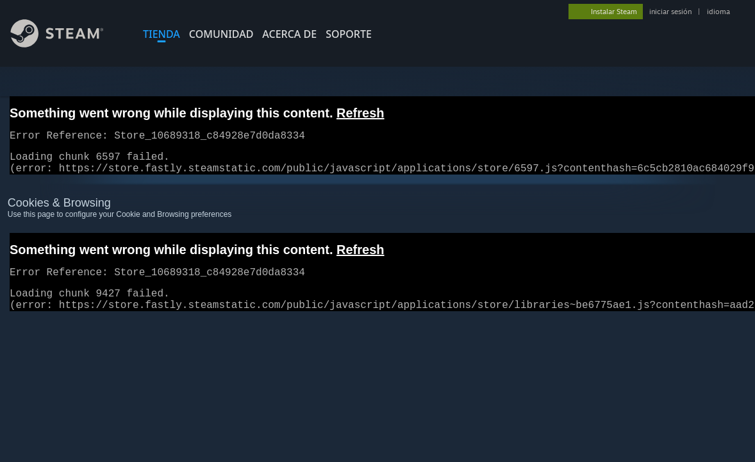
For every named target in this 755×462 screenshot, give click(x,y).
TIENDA (161, 34)
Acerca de (289, 34)
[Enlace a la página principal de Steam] (66, 43)
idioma (718, 11)
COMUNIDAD (221, 34)
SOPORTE (349, 34)
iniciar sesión (670, 11)
